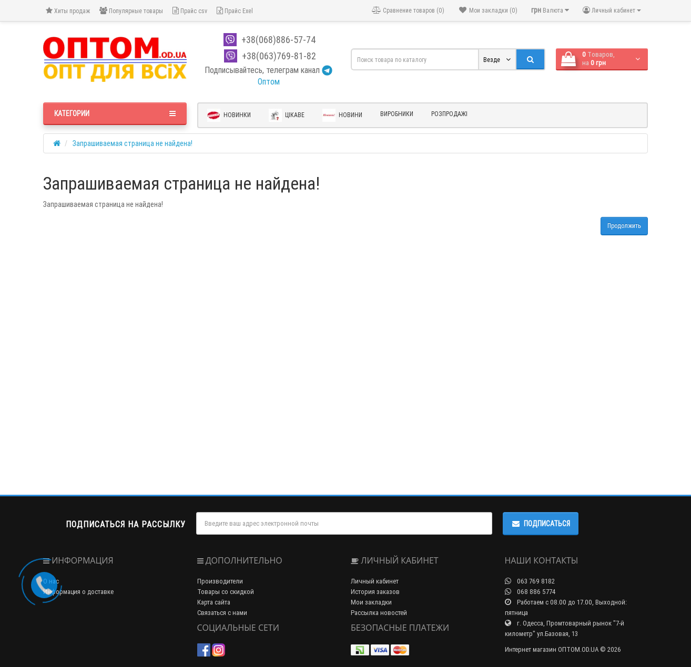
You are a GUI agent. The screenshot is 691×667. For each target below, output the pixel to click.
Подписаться (540, 523)
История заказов (375, 591)
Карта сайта (213, 602)
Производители (220, 581)
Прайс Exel (235, 11)
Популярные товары (131, 11)
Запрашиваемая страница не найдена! (132, 143)
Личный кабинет (375, 581)
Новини (342, 115)
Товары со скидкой (225, 591)
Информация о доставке (78, 591)
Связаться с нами (222, 612)
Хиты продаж (68, 11)
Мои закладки (371, 602)
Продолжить (624, 226)
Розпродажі (449, 114)
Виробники (396, 114)
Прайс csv (189, 11)
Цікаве (286, 115)
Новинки (229, 115)
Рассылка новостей (379, 612)
